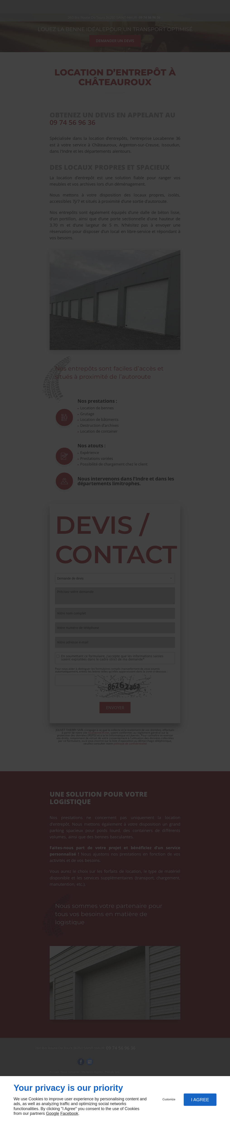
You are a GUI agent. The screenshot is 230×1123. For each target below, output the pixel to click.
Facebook (69, 1113)
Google (52, 1113)
